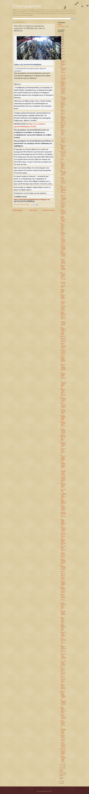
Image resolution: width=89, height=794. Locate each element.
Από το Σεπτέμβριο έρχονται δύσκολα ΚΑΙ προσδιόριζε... (63, 376)
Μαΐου (61, 767)
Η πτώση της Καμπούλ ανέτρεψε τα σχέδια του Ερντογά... (63, 508)
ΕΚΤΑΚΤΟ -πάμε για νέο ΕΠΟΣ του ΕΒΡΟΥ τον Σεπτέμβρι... (63, 241)
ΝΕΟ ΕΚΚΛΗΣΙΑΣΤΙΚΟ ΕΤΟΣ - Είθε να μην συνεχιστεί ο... (63, 70)
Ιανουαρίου (62, 777)
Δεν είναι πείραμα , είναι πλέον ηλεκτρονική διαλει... (63, 502)
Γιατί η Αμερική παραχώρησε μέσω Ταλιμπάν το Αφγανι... (63, 495)
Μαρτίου (62, 772)
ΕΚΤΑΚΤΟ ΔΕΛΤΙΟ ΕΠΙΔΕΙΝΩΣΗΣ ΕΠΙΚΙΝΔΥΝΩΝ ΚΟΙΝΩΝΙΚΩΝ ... (63, 316)
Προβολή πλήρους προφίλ (63, 26)
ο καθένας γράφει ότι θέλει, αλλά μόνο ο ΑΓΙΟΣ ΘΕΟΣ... (62, 627)
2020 (60, 781)
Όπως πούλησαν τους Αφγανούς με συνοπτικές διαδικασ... (62, 670)
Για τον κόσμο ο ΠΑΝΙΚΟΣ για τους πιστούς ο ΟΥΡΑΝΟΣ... (63, 473)
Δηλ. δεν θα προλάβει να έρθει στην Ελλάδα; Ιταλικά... (63, 417)
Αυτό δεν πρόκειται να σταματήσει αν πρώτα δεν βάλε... (63, 529)
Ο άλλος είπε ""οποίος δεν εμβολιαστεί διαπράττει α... (63, 323)
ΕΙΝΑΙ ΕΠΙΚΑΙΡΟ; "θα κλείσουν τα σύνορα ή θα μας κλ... (63, 567)
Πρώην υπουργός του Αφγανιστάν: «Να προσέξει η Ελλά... (63, 679)
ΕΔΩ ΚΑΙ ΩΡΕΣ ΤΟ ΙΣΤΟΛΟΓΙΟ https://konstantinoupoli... (63, 254)
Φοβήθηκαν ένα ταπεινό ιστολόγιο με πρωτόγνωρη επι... (63, 212)
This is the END (62, 159)
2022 (60, 41)
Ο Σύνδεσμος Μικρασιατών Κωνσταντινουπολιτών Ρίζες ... (63, 285)
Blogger (50, 791)
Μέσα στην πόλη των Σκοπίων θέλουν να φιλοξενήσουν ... (63, 687)
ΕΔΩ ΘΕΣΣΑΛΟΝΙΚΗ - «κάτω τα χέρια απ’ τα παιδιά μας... (63, 173)
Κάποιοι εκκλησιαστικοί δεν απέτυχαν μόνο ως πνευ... (63, 132)
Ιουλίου (61, 764)
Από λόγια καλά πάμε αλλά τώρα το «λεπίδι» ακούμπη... (62, 247)
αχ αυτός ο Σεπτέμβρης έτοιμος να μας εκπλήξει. (63, 234)
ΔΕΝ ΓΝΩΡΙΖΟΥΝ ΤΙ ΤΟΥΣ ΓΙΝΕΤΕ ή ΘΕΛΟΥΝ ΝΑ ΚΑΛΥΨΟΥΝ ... (63, 276)
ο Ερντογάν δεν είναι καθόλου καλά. (62, 291)
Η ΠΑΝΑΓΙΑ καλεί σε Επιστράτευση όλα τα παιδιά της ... (63, 745)
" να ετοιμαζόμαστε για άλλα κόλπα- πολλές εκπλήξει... (63, 731)
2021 (60, 43)
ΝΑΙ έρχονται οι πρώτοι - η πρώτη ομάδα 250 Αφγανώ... (63, 634)
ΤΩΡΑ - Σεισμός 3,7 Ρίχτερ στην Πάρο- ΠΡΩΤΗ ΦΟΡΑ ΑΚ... (63, 147)
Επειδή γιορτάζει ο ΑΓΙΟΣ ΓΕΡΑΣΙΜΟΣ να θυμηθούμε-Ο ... (63, 649)
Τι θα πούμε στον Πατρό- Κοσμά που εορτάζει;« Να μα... (63, 411)
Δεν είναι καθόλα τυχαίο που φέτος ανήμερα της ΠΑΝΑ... (63, 710)
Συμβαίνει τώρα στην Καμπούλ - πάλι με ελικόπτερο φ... (62, 723)
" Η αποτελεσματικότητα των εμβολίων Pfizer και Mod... (63, 384)
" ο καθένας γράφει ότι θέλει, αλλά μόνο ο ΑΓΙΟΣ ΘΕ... (63, 555)
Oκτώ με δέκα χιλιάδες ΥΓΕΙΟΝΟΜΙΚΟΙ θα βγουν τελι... (63, 84)
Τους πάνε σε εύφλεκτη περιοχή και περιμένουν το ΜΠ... (63, 583)
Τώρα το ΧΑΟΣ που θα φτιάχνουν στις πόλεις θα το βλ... (63, 663)
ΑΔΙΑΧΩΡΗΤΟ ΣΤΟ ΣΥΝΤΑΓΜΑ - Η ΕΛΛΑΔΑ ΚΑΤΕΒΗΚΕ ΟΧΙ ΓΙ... (63, 198)
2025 (60, 35)
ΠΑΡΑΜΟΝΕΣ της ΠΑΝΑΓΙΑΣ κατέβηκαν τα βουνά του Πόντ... (63, 751)
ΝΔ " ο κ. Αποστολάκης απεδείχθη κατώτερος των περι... (63, 98)
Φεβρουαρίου (62, 774)
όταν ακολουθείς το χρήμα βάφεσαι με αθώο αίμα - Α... (63, 613)
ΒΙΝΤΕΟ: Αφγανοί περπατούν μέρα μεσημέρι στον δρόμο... (62, 227)
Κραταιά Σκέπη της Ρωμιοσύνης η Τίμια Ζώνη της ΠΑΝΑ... (63, 125)
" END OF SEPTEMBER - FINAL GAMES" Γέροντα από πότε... (63, 759)
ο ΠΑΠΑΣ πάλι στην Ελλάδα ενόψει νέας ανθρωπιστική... (63, 656)
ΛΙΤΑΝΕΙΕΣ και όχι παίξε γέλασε (63, 303)
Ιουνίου (61, 766)
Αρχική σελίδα (33, 210)
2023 (60, 39)
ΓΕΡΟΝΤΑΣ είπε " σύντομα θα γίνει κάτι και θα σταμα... (63, 345)
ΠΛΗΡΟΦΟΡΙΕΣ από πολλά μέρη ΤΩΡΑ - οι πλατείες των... (63, 205)
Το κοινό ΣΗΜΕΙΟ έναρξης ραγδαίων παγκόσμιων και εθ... (63, 522)
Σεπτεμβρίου (62, 54)
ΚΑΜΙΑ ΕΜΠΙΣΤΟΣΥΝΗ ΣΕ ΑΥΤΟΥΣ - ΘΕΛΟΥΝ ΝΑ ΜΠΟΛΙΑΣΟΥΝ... (63, 392)
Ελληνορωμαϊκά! (27, 6)
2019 (60, 783)
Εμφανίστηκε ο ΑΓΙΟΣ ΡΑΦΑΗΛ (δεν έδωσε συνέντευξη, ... (63, 268)
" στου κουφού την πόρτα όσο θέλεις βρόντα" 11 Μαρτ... (63, 479)
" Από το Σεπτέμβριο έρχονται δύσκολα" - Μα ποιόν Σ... (63, 297)
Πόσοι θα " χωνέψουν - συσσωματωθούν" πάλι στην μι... (63, 561)
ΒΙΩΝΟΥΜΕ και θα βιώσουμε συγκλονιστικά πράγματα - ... (63, 597)
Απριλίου (62, 769)
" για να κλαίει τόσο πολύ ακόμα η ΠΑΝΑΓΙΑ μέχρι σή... (62, 308)
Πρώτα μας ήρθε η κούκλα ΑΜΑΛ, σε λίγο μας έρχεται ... (62, 620)
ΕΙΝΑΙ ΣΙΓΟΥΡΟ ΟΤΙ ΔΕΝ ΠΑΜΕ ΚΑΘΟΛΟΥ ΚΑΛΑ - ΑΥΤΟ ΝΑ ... (63, 165)
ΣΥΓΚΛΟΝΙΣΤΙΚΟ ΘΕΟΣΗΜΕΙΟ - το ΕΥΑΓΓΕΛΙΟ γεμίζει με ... (63, 339)
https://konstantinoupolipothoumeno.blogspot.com (32, 199)
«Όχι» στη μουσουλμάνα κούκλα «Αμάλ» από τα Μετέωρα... (63, 352)
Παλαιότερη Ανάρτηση (49, 210)
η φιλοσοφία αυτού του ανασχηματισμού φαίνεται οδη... (63, 105)
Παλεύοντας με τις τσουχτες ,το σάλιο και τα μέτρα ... (63, 399)
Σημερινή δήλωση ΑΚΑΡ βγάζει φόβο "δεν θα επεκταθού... (63, 219)
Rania (60, 24)
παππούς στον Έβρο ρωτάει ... (63, 490)
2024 (60, 37)
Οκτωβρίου (62, 51)
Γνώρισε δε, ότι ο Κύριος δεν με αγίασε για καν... (63, 451)
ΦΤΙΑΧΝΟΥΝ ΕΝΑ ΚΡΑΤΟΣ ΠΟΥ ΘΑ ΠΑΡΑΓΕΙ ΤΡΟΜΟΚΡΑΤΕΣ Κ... (63, 695)
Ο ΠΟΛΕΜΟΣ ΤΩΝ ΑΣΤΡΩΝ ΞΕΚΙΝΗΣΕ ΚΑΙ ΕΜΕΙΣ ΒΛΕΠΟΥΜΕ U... (63, 367)
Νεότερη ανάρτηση (18, 210)
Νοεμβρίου (62, 48)
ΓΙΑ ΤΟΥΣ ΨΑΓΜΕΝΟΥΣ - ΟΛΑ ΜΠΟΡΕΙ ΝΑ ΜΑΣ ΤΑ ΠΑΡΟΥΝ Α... (63, 465)
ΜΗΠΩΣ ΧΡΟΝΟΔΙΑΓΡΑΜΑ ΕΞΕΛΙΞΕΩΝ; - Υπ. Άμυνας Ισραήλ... (63, 331)
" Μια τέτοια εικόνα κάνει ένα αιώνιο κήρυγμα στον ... (63, 485)
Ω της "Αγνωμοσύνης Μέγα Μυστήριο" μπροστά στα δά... (63, 458)
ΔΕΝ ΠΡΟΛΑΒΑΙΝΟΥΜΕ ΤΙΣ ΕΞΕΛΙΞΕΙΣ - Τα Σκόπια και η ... (63, 702)
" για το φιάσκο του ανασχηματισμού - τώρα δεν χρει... (63, 77)
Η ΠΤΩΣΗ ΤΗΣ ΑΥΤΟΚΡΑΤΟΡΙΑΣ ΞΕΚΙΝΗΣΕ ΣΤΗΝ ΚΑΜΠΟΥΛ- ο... (63, 91)
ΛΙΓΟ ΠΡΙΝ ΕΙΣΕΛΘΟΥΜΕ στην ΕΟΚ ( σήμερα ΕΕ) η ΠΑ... (63, 542)
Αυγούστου (62, 57)
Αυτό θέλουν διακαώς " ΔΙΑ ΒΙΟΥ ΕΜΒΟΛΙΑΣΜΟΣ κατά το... (63, 360)
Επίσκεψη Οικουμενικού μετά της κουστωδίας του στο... (63, 431)
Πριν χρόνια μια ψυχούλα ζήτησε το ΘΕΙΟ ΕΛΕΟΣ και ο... (63, 424)
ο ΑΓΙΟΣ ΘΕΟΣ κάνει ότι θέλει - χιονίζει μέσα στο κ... (63, 548)
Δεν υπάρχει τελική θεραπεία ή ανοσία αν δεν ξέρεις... (63, 261)
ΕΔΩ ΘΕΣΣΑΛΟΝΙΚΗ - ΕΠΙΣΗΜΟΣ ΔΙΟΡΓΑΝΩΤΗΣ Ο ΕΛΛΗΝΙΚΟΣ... (63, 189)
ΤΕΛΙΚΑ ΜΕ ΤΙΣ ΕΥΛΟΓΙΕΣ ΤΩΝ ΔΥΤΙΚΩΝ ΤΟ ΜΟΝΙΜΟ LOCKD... (62, 575)
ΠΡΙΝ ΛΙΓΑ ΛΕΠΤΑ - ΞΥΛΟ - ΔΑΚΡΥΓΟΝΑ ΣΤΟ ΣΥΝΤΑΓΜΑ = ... (63, 181)
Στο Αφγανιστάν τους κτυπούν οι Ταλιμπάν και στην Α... (63, 140)
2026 (60, 33)
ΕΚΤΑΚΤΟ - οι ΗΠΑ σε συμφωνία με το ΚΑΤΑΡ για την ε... (63, 716)
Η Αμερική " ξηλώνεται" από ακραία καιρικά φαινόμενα (63, 118)
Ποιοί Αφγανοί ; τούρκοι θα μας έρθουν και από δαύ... (63, 444)
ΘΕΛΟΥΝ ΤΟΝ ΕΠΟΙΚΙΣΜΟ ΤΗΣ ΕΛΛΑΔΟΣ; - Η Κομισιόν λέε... (63, 154)
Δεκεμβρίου (62, 45)
